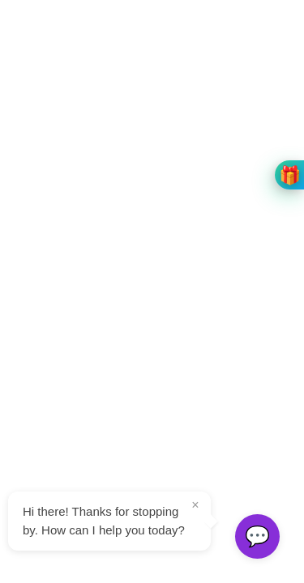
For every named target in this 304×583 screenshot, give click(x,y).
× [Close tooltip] (195, 505)
